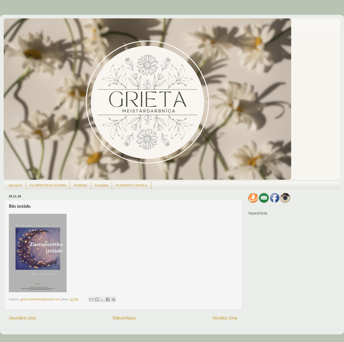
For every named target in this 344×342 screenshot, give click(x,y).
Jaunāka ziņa (22, 317)
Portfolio (80, 185)
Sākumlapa (124, 317)
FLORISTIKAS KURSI (48, 185)
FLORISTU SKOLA (131, 185)
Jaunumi (15, 185)
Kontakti (101, 185)
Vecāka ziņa (224, 317)
